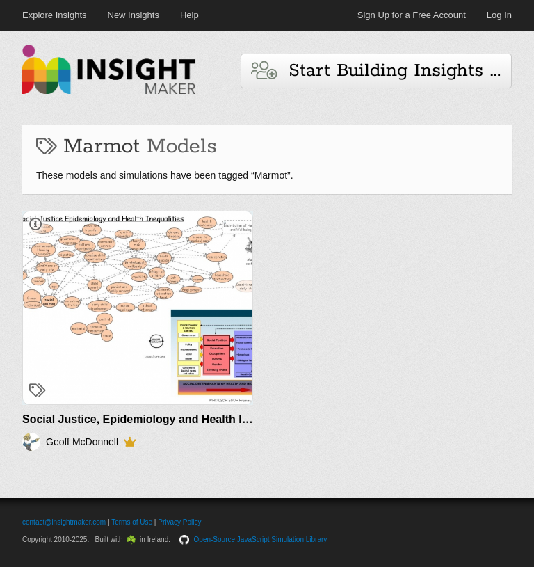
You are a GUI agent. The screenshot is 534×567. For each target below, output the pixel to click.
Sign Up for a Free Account (411, 15)
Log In (499, 15)
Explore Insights (54, 15)
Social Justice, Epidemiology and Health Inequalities (161, 419)
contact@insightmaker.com (64, 522)
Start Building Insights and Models (381, 70)
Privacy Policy (179, 522)
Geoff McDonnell (82, 441)
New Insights (133, 15)
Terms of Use (131, 522)
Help (189, 15)
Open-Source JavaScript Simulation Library (260, 539)
